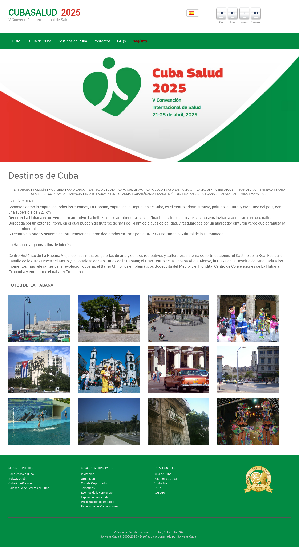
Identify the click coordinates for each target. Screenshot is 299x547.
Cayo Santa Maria (179, 190)
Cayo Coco (154, 190)
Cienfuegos (224, 190)
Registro (159, 492)
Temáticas (88, 488)
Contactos (102, 41)
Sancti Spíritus (169, 194)
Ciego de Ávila (54, 194)
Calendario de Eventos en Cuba (28, 488)
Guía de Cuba (40, 41)
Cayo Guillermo (130, 190)
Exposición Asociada (95, 497)
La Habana (22, 190)
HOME (17, 41)
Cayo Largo (76, 190)
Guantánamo (144, 194)
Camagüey (204, 190)
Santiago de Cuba (101, 190)
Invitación (87, 474)
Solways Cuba (17, 479)
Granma (124, 194)
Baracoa (75, 194)
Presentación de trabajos (97, 502)
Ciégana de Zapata (216, 194)
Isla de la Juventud (100, 194)
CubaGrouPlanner (20, 483)
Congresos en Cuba (21, 474)
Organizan (88, 479)
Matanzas (191, 194)
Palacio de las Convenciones (100, 506)
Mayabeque (259, 194)
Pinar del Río (246, 190)
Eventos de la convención (97, 492)
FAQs (121, 41)
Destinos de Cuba (72, 41)
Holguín (39, 190)
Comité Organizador (94, 483)
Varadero (56, 190)
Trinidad (266, 190)
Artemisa (240, 194)
